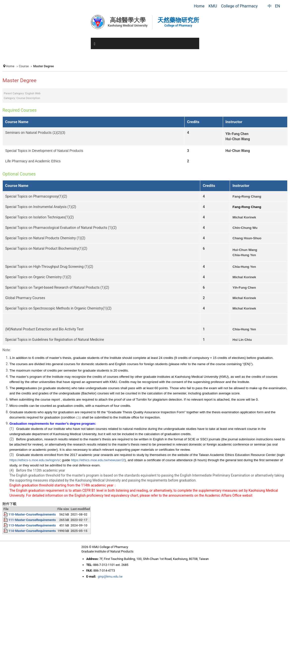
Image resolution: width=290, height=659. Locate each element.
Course (24, 66)
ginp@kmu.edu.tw (110, 576)
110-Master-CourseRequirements (32, 514)
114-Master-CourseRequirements (32, 531)
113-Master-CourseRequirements (32, 525)
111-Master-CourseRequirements (32, 520)
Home (10, 66)
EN (277, 6)
